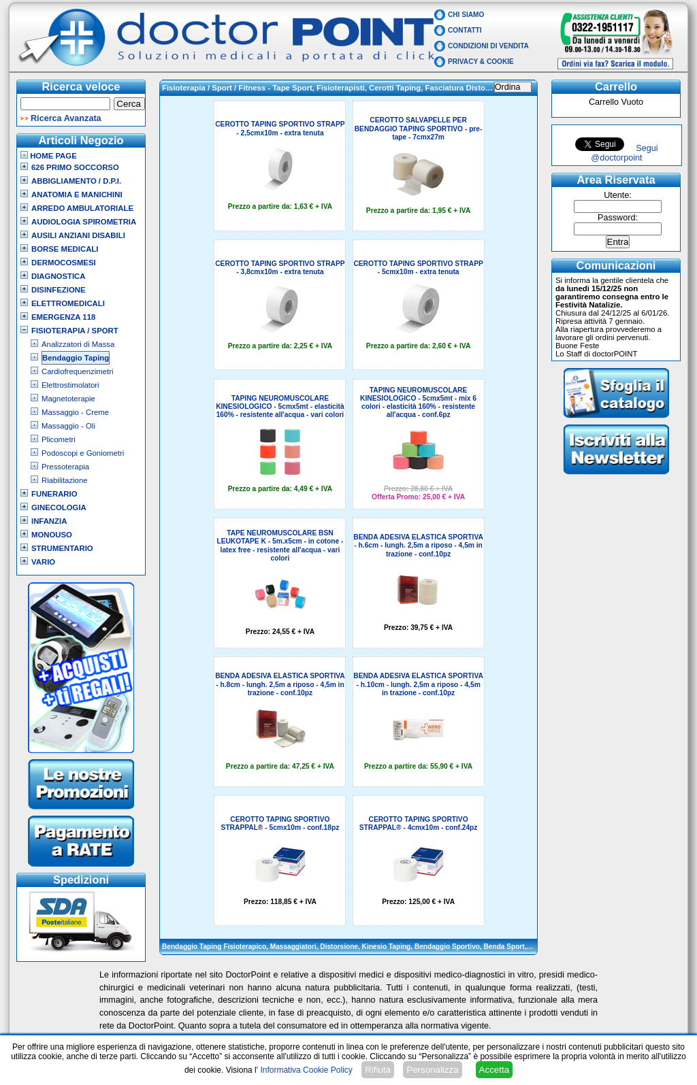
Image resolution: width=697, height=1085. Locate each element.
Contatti (465, 30)
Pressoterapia (65, 467)
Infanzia (49, 521)
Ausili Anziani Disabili (78, 235)
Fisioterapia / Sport (74, 331)
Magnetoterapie (68, 399)
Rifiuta (378, 1070)
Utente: (618, 195)
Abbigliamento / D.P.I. (76, 181)
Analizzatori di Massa (78, 344)
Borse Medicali (64, 249)
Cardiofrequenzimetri (77, 371)
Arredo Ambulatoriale (82, 208)
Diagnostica (58, 276)
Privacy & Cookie (481, 61)
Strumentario (62, 548)
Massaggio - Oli (68, 426)
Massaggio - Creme (75, 412)
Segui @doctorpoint (624, 153)
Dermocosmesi (63, 262)
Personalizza (432, 1070)
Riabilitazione (65, 480)
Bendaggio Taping (75, 358)
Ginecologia (58, 507)
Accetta (494, 1070)
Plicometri (59, 439)
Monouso (51, 535)
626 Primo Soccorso (75, 167)
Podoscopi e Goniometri (83, 453)
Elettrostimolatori (70, 385)
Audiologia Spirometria (83, 222)
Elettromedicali (68, 303)
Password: (618, 217)
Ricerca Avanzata (66, 118)
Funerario (54, 494)
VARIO (43, 562)
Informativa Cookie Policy (306, 1070)
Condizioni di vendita (488, 46)
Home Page (48, 156)
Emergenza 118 (63, 317)
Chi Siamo (466, 14)
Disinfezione (58, 290)
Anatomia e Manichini (77, 194)
